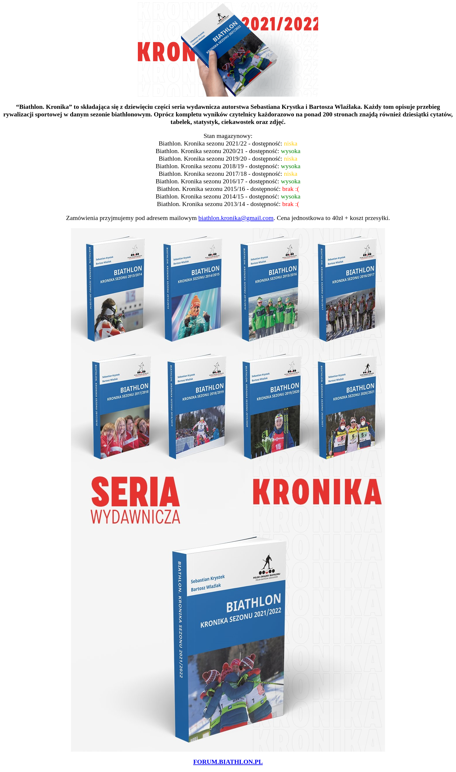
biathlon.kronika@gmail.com (236, 217)
